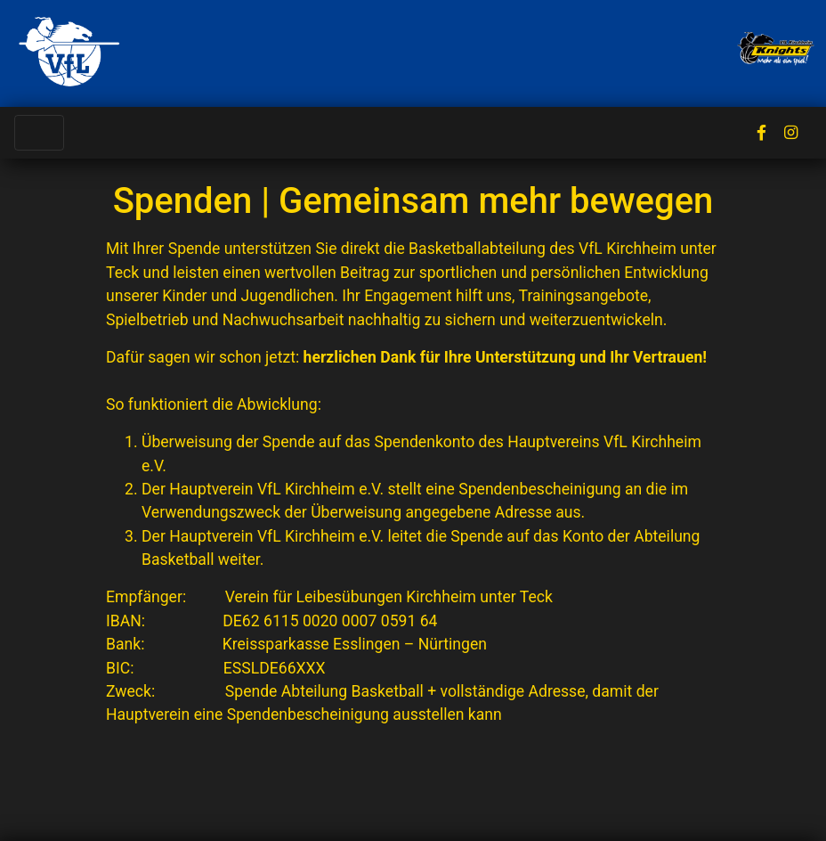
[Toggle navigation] (39, 133)
